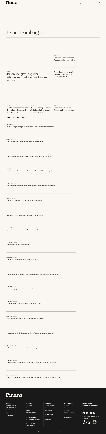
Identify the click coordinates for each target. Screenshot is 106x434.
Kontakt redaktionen (50, 405)
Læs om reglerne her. (70, 431)
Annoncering (48, 416)
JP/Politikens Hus (10, 415)
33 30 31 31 (9, 409)
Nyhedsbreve (48, 408)
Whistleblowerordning (31, 412)
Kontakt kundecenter (69, 415)
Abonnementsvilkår (69, 417)
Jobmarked (48, 419)
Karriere (28, 410)
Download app (48, 410)
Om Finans (29, 405)
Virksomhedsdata (68, 408)
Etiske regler (29, 408)
